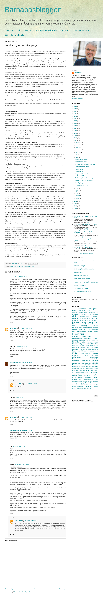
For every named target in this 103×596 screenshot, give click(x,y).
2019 (75, 123)
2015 (75, 133)
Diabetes (96, 320)
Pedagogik (75, 370)
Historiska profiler (78, 342)
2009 (75, 206)
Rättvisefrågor (88, 377)
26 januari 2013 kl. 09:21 (32, 521)
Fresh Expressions (81, 331)
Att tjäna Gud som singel (82, 166)
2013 (75, 138)
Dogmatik (75, 322)
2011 (75, 201)
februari (78, 195)
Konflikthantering (77, 349)
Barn (97, 312)
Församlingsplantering (82, 336)
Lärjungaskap (27, 266)
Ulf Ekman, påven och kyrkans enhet (84, 269)
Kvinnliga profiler (94, 351)
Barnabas (75, 314)
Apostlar (81, 312)
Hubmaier (89, 342)
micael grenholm (15, 362)
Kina (88, 347)
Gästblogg (82, 340)
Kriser (96, 349)
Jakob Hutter (81, 345)
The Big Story (79, 183)
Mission (95, 363)
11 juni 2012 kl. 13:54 (26, 328)
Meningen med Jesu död (80, 275)
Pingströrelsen (93, 372)
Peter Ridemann (94, 370)
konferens (79, 388)
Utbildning (88, 386)
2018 (75, 126)
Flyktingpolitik (81, 329)
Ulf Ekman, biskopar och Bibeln (84, 180)
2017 (75, 128)
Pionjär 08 (78, 374)
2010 (75, 203)
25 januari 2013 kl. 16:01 (22, 464)
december (79, 142)
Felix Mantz (95, 327)
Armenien (86, 312)
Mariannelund (76, 359)
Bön (97, 318)
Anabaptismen (82, 309)
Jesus (87, 345)
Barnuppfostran (84, 314)
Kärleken (95, 353)
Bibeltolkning (76, 318)
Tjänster (87, 383)
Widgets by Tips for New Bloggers (86, 253)
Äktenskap (89, 388)
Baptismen (92, 312)
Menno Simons (86, 360)
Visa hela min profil (77, 99)
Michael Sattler (84, 363)
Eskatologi (83, 326)
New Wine (79, 368)
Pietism (81, 372)
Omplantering (79, 169)
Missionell (75, 365)
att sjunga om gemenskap (90, 224)
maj (77, 188)
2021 (75, 118)
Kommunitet (95, 347)
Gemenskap (88, 338)
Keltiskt (83, 347)
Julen (91, 345)
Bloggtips (85, 318)
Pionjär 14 (95, 374)
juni (77, 157)
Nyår (84, 368)
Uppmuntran (95, 384)
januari (78, 198)
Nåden (94, 368)
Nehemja (74, 368)
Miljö (90, 363)
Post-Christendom (77, 376)
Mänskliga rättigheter (91, 365)
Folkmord (88, 329)
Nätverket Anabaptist (14, 35)
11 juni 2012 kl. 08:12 (21, 277)
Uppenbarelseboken (86, 384)
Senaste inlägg (9, 589)
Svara (11, 322)
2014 (75, 135)
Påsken (91, 375)
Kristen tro (85, 351)
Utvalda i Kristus (78, 272)
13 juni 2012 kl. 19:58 (26, 430)
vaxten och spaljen (88, 247)
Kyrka (74, 353)
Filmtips (74, 329)
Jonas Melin (13, 328)
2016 (75, 130)
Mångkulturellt (76, 367)
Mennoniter (95, 360)
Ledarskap (75, 355)
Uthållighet (95, 386)
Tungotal (92, 383)
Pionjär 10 (84, 374)
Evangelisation (77, 327)
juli (77, 155)
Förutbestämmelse (77, 338)
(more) (87, 222)
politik (84, 388)
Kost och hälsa (87, 349)
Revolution (74, 377)
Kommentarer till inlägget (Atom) (23, 592)
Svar (13, 380)
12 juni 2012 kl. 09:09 (31, 384)
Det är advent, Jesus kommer (82, 278)
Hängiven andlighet (78, 344)
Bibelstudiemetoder (84, 316)
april (77, 191)
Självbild (79, 381)
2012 (75, 140)
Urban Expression (77, 386)
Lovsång (96, 355)
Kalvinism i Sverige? (79, 266)
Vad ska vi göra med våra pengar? (84, 178)
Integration (87, 344)
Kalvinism (96, 345)
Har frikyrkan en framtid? (80, 285)
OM (97, 368)
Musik (82, 365)
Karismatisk (75, 347)
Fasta (90, 327)
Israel (96, 344)
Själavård (74, 381)
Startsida (9, 30)
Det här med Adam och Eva (81, 288)
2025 (75, 109)
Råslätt (96, 377)
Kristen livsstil (77, 351)
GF (83, 338)
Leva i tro (83, 355)
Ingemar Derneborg (79, 231)
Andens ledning (94, 310)
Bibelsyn (95, 316)
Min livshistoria (24, 30)
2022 (75, 116)
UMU (97, 383)
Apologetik (75, 312)
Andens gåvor (86, 311)
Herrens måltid (94, 340)
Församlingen (78, 334)
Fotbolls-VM (95, 329)
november (79, 145)
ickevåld (74, 388)
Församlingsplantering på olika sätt (85, 164)
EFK (97, 322)
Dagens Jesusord (87, 320)
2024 (75, 111)
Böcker (92, 318)
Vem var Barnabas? (82, 30)
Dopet (91, 322)
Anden (79, 311)
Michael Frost (76, 363)
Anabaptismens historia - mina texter (52, 30)
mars (77, 193)
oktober (78, 147)
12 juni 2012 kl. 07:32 (26, 417)
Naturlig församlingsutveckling (89, 367)
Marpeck (87, 359)
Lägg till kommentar (11, 540)
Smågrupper (82, 383)
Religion (96, 375)
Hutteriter (96, 342)
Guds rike (20, 266)
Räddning (80, 377)
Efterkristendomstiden (81, 159)
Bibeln (74, 316)
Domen (84, 322)
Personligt (86, 370)
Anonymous (77, 216)
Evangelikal (95, 326)
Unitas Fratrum (76, 384)
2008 (75, 208)
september (79, 150)
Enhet (87, 324)
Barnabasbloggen (33, 10)
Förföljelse (89, 331)
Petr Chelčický (75, 372)
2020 (75, 121)
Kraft (93, 349)
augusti (78, 152)
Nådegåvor (89, 368)
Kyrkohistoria (85, 353)
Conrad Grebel (76, 320)
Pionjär (74, 374)
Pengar (33, 266)
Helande (88, 340)
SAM (80, 379)
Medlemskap (75, 360)
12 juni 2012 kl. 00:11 (21, 397)
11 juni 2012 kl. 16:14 (21, 346)
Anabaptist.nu (79, 171)
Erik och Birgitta (14, 430)
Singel (97, 379)
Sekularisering (87, 379)
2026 (75, 106)
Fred (73, 331)
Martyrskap (95, 359)
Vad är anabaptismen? (81, 185)
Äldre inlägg (62, 589)
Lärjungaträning (94, 357)
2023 (75, 113)
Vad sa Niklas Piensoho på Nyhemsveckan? (86, 282)
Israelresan (75, 345)
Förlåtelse (95, 331)
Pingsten (85, 372)
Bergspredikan (14, 266)
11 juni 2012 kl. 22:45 (26, 362)
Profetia (86, 376)
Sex (93, 379)
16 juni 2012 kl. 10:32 (19, 446)
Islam (92, 344)
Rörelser (74, 379)
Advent (74, 309)
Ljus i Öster (90, 355)
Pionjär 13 (90, 374)
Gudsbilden (75, 340)
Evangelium (86, 327)
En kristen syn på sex (81, 162)
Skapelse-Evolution (87, 381)
